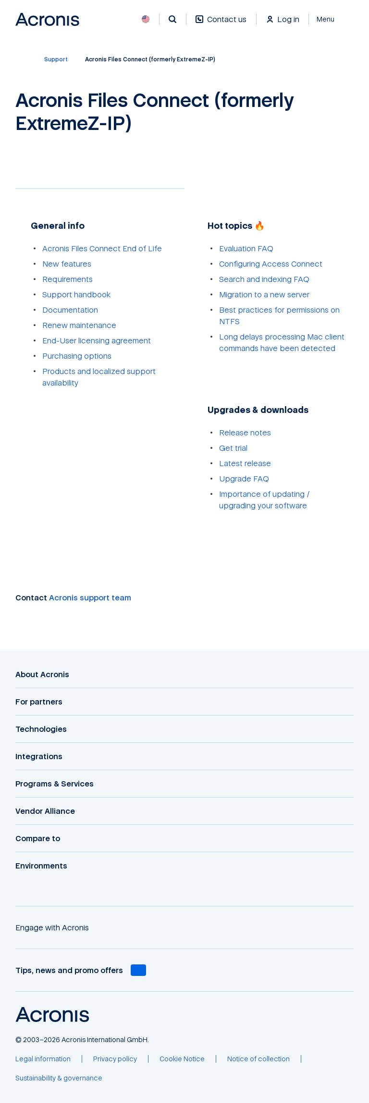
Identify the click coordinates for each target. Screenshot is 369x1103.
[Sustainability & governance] (58, 1078)
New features (66, 263)
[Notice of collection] (258, 1059)
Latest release (245, 463)
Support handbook (76, 294)
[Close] (331, 19)
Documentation (70, 310)
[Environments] (180, 865)
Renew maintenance (79, 325)
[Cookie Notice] (182, 1059)
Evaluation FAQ (246, 248)
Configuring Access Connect (270, 263)
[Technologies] (180, 729)
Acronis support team (90, 597)
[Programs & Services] (180, 783)
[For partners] (180, 701)
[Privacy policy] (115, 1059)
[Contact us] (221, 24)
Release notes (245, 432)
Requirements (67, 279)
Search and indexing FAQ (264, 279)
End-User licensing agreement (96, 340)
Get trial (233, 448)
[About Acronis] (180, 674)
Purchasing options (76, 356)
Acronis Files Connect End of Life (102, 248)
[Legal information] (43, 1059)
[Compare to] (180, 838)
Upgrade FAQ (244, 478)
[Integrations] (180, 756)
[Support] (56, 59)
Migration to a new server (264, 294)
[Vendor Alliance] (180, 811)
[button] (184, 674)
